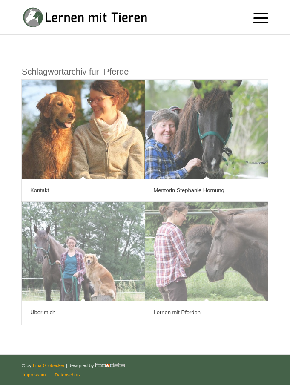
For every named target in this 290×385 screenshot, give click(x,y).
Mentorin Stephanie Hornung (189, 190)
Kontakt (39, 190)
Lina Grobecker (49, 365)
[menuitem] (256, 17)
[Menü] (256, 17)
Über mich (42, 312)
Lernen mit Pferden (177, 312)
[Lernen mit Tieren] (120, 17)
